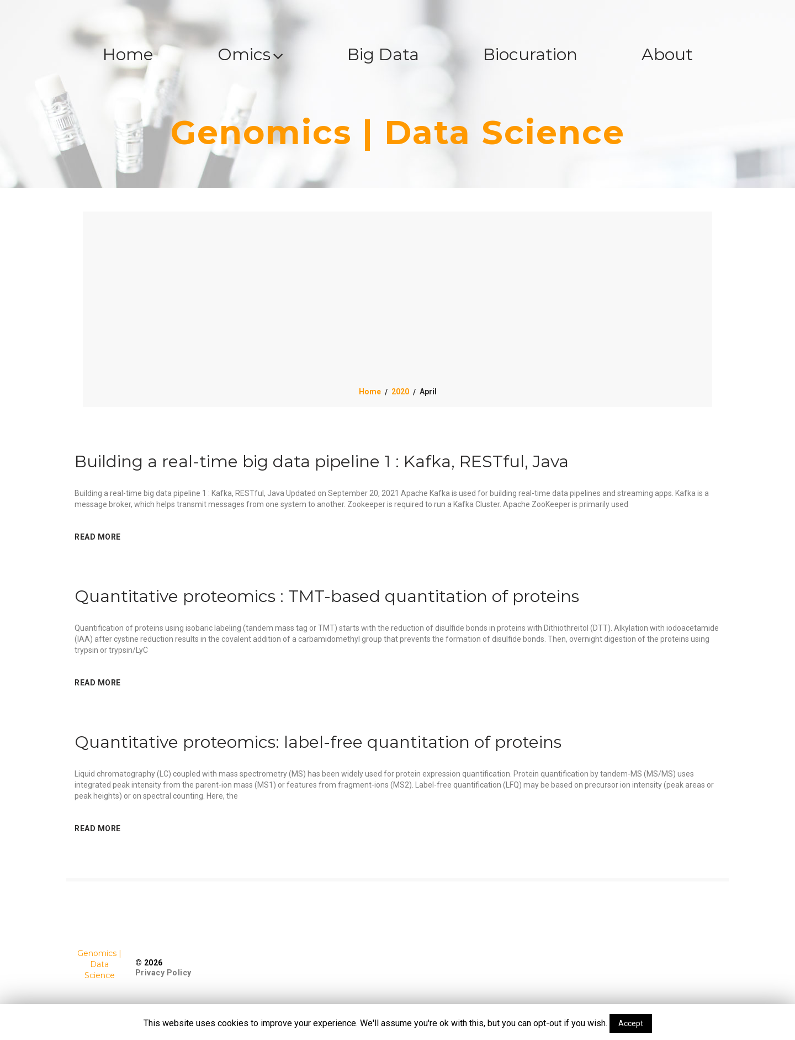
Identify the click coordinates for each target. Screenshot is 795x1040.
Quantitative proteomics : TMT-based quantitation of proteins (327, 596)
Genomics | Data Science (398, 132)
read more (98, 536)
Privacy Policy (163, 972)
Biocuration (530, 54)
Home (128, 54)
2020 (400, 391)
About (667, 54)
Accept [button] (630, 1023)
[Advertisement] (397, 303)
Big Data (383, 54)
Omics (250, 54)
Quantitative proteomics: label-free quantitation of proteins (318, 742)
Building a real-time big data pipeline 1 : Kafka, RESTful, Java (322, 461)
